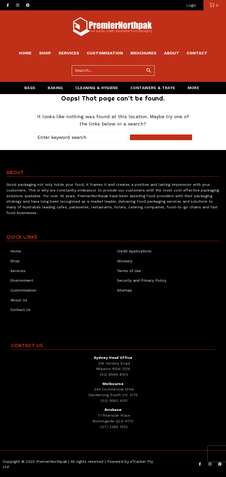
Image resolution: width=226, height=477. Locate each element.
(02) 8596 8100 (114, 374)
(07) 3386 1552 (114, 427)
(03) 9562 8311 (114, 400)
